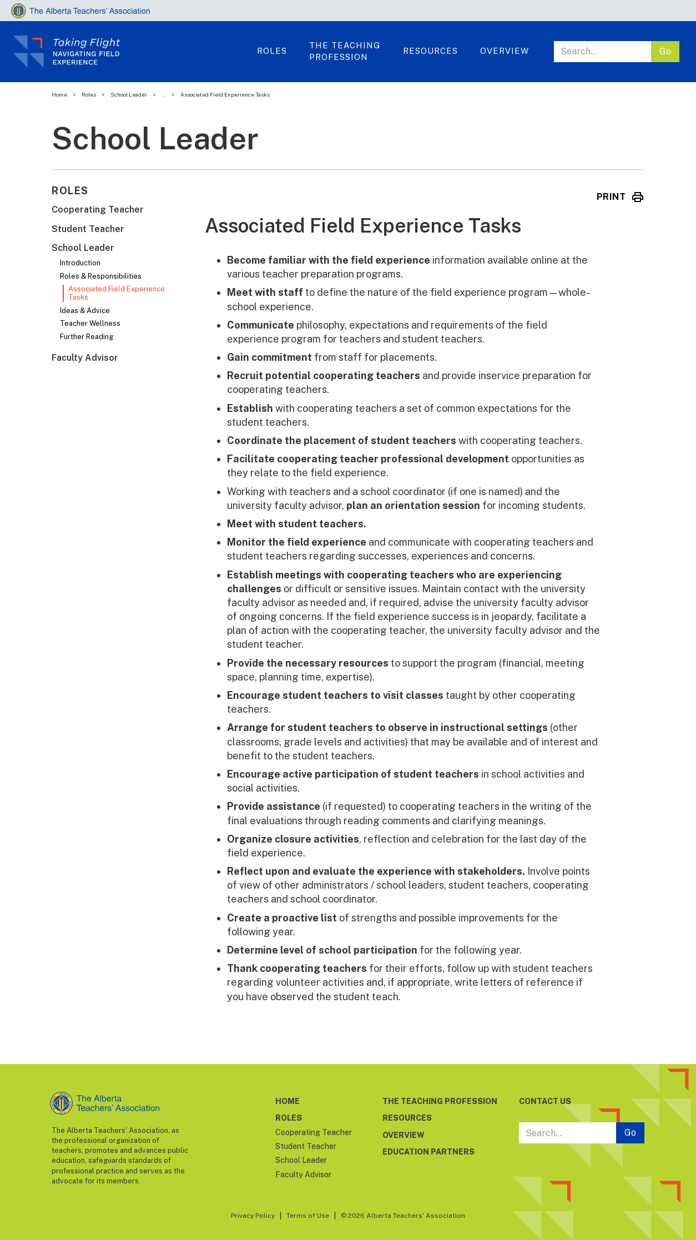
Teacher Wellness (90, 323)
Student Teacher (88, 229)
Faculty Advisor (85, 357)
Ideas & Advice (85, 310)
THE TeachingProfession (345, 51)
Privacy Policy (253, 1215)
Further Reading (86, 336)
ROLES (272, 51)
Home (59, 94)
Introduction (80, 263)
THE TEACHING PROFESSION (439, 1101)
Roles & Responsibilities (101, 276)
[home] (131, 51)
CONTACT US (545, 1101)
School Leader (128, 94)
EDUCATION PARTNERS (428, 1151)
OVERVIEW (504, 51)
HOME (287, 1101)
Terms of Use (307, 1215)
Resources (430, 51)
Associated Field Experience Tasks (116, 293)
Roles (89, 94)
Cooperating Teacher (98, 209)
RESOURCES (407, 1117)
